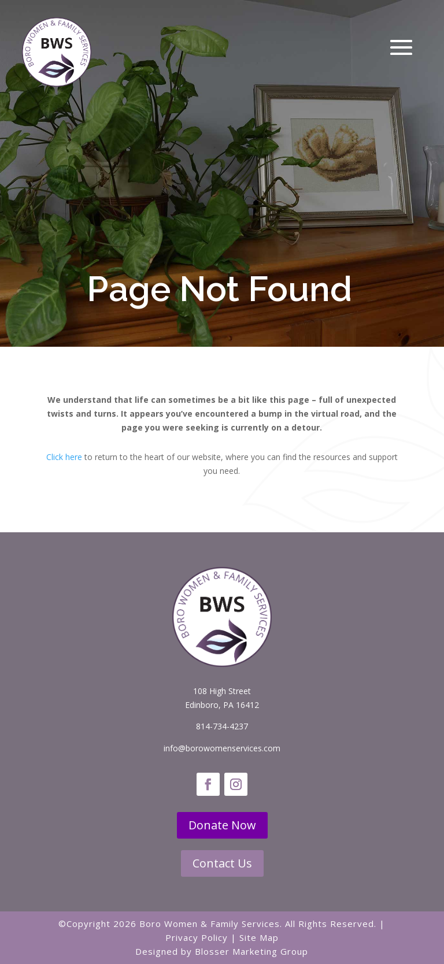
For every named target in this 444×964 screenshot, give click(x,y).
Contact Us (222, 863)
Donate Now (222, 825)
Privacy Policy (196, 937)
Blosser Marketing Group (251, 951)
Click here (64, 456)
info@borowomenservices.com (222, 748)
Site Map (259, 937)
